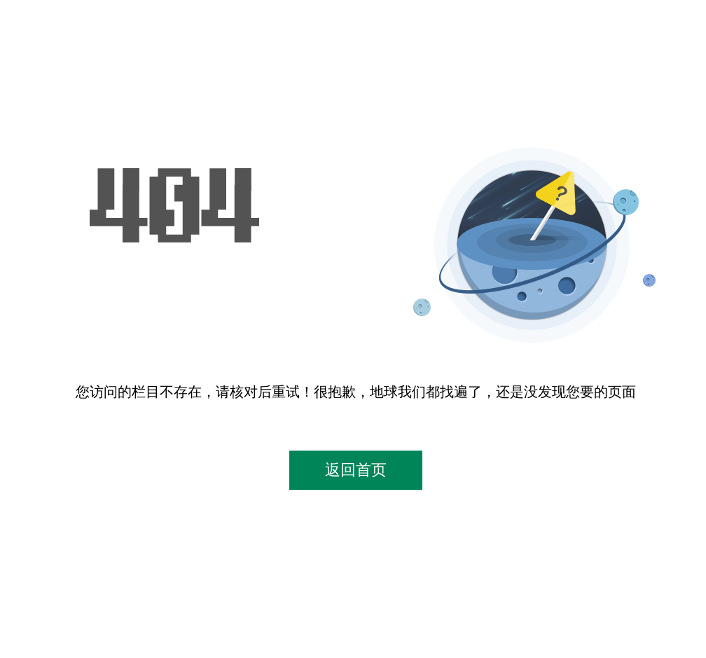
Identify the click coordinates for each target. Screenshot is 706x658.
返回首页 (356, 470)
